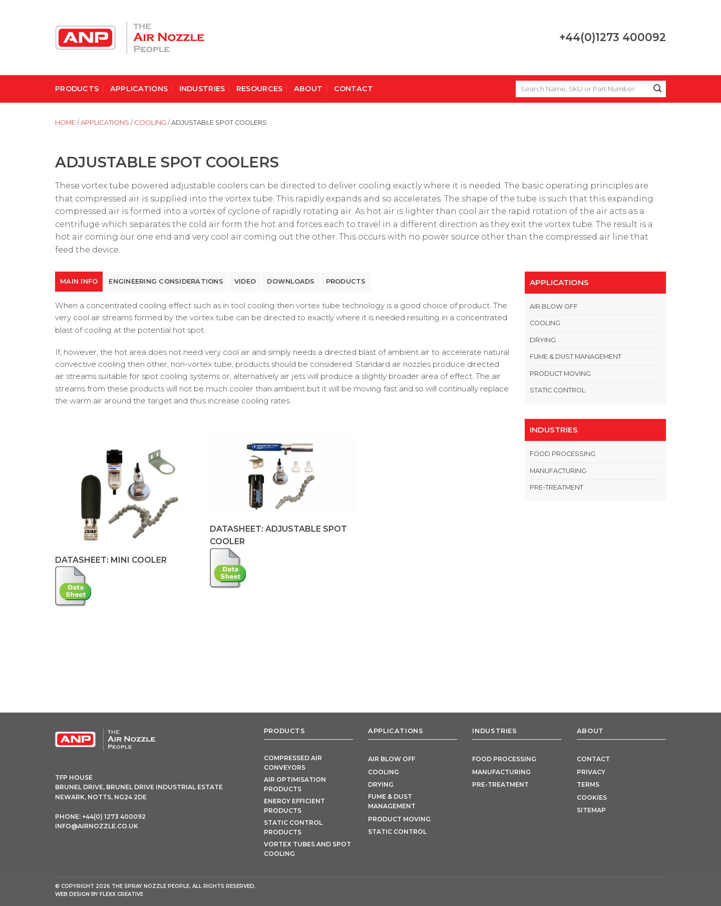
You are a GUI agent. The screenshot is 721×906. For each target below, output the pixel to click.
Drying (543, 340)
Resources (259, 88)
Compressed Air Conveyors (293, 762)
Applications (139, 88)
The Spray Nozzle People (150, 886)
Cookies (592, 797)
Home (65, 122)
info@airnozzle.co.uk (96, 826)
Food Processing (562, 454)
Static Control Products (293, 827)
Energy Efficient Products (294, 805)
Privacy (591, 772)
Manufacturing (558, 471)
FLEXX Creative (121, 894)
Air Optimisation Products (295, 784)
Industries (202, 88)
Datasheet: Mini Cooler (111, 560)
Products (77, 88)
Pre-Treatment (556, 487)
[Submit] (657, 89)
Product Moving (560, 373)
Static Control (557, 390)
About (308, 88)
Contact (354, 88)
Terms (588, 784)
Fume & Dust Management (575, 356)
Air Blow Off (554, 306)
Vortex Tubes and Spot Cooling (307, 848)
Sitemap (591, 810)
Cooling (150, 122)
